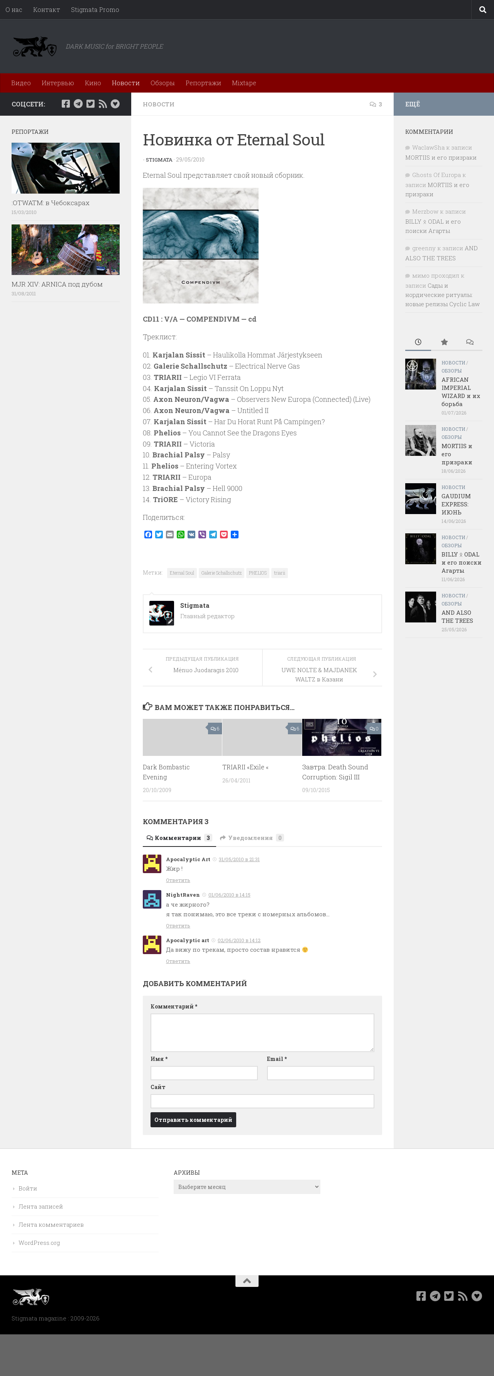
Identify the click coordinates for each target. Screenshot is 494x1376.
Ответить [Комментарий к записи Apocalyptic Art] (178, 880)
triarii (279, 573)
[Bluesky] (115, 103)
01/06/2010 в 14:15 (229, 894)
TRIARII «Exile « (246, 766)
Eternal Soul (182, 573)
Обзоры (163, 83)
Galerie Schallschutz (221, 573)
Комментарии (181, 837)
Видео (21, 83)
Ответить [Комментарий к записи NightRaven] (178, 925)
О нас (13, 9)
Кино (93, 83)
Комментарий (174, 1006)
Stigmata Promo (95, 9)
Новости (126, 83)
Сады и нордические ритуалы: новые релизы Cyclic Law (442, 295)
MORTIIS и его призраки (441, 157)
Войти (28, 1188)
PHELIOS (258, 573)
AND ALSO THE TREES (457, 616)
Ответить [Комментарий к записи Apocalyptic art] (178, 961)
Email (277, 1058)
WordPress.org (39, 1242)
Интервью (58, 83)
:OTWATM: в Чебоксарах (51, 202)
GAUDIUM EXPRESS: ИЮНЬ (456, 504)
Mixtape (244, 83)
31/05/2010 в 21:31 (239, 859)
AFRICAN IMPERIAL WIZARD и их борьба (461, 392)
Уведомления (256, 837)
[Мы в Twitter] (90, 103)
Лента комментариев (51, 1224)
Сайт (158, 1087)
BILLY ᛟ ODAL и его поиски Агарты (462, 562)
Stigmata (160, 159)
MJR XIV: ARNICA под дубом (57, 284)
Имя (159, 1058)
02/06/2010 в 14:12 (239, 940)
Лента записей (41, 1206)
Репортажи (203, 83)
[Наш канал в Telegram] (78, 103)
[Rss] (102, 103)
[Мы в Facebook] (65, 103)
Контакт (46, 9)
